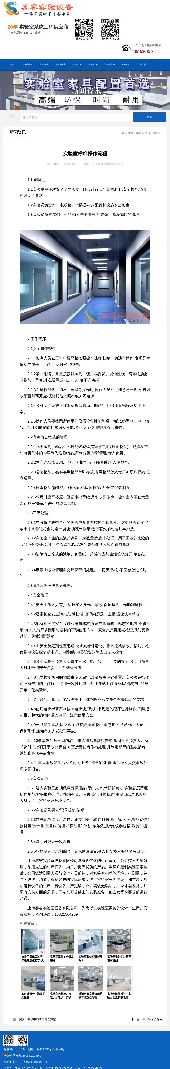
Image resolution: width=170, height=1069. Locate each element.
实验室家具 (44, 64)
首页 (11, 64)
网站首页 (141, 133)
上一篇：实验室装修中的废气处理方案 (32, 1019)
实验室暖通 (60, 64)
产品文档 (142, 64)
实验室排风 (76, 64)
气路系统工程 (109, 64)
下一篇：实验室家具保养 (146, 1019)
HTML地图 (54, 1038)
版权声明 (86, 1038)
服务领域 (125, 64)
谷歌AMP (71, 1038)
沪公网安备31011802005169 (52, 1044)
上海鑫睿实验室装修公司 (107, 164)
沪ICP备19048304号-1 (61, 1050)
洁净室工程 (93, 64)
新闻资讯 (86, 91)
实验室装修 (27, 64)
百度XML (37, 1038)
